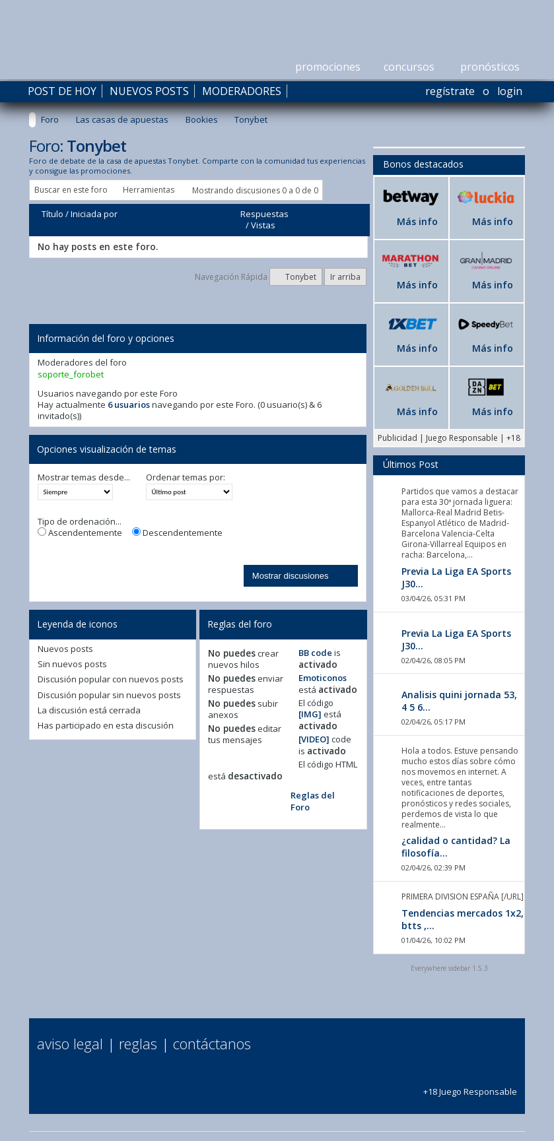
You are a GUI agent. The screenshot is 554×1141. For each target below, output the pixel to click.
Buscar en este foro (71, 189)
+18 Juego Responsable (470, 1085)
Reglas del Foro (313, 800)
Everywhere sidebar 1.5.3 (449, 968)
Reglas (138, 1043)
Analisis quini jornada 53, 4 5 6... (459, 700)
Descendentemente (177, 532)
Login (509, 91)
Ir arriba (345, 276)
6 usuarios (129, 404)
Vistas (263, 225)
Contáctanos (212, 1043)
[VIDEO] (313, 739)
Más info (417, 221)
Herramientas (148, 189)
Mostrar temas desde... (84, 477)
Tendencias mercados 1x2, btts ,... (462, 919)
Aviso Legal (70, 1043)
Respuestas (264, 214)
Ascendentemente (80, 532)
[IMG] (310, 714)
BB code (315, 653)
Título (52, 214)
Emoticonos (322, 678)
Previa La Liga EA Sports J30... (456, 577)
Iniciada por (94, 214)
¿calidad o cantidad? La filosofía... (455, 846)
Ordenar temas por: (185, 477)
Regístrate (450, 91)
